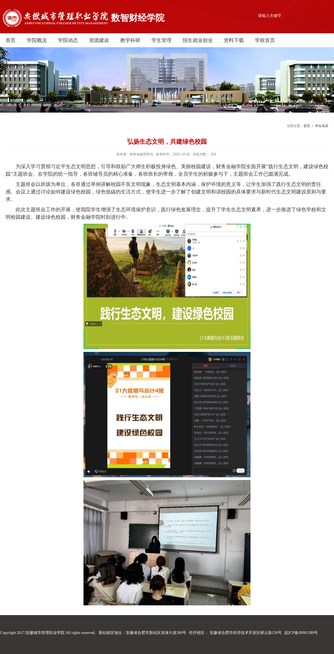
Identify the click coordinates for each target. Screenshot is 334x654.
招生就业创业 (198, 40)
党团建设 (99, 40)
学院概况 (37, 40)
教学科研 (130, 40)
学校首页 (265, 40)
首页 (11, 40)
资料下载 (234, 40)
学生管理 (161, 40)
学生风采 (321, 126)
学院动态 (68, 40)
